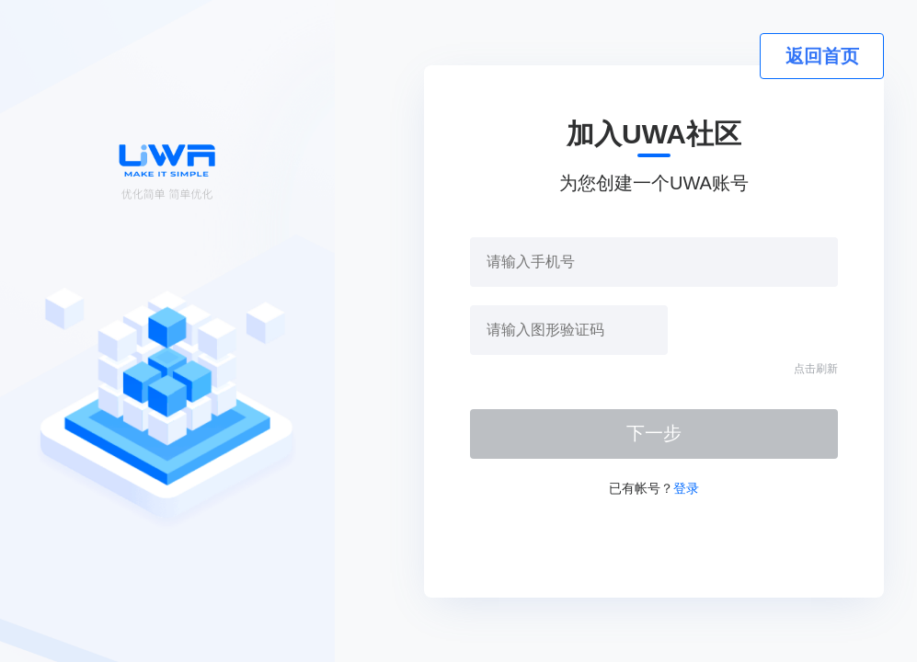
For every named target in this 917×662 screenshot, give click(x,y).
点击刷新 (816, 368)
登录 (686, 488)
